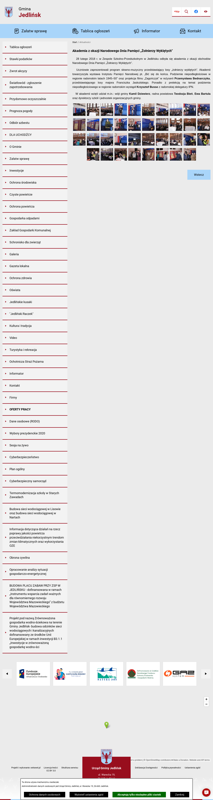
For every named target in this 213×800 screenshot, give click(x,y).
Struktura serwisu (69, 767)
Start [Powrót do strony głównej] (74, 42)
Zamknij (179, 794)
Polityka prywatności (171, 767)
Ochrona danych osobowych (44, 794)
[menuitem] (34, 47)
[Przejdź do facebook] (196, 12)
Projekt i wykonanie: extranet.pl (25, 767)
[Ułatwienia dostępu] (206, 12)
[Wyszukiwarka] (186, 12)
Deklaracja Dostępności (146, 767)
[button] (79, 115)
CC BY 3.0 (51, 770)
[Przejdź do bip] (177, 12)
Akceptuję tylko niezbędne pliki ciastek (139, 794)
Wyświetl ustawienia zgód (89, 794)
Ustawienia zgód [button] (192, 767)
